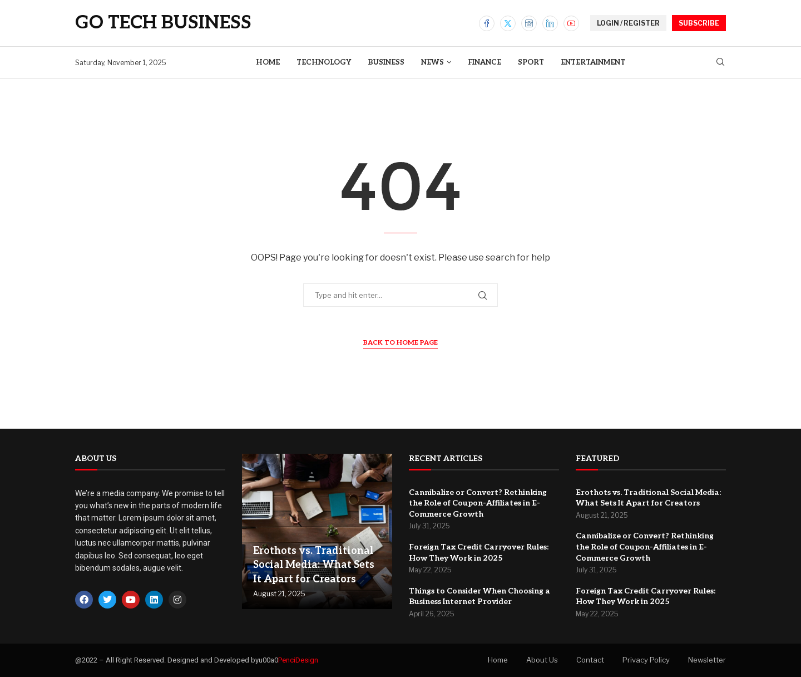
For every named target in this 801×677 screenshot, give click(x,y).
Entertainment (593, 62)
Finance (484, 62)
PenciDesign (298, 660)
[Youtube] (571, 23)
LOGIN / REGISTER (628, 23)
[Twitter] (508, 23)
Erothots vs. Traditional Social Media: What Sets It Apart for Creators (313, 565)
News (432, 62)
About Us (542, 659)
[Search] (720, 62)
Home (268, 62)
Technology (323, 62)
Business (386, 62)
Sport (531, 62)
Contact (590, 659)
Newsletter (707, 659)
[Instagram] (529, 23)
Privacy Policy (646, 659)
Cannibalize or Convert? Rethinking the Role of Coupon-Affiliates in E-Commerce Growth (478, 503)
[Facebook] (487, 23)
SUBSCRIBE (699, 23)
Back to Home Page (400, 342)
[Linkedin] (550, 23)
